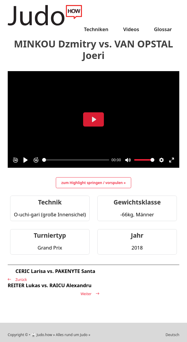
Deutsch (172, 334)
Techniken (96, 29)
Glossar (163, 29)
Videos (131, 29)
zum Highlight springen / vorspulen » (93, 182)
